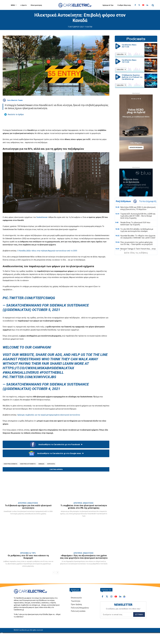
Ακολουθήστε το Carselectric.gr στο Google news (56, 453)
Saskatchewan (42, 217)
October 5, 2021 (46, 310)
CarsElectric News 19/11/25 (129, 61)
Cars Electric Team (15, 100)
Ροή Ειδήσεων (123, 201)
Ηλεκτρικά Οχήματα (10, 464)
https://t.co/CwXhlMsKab (26, 368)
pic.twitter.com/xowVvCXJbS (29, 377)
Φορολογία (51, 464)
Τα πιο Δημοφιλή (147, 201)
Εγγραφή (139, 614)
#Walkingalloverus (21, 372)
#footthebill (52, 372)
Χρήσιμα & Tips (28, 553)
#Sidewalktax (61, 368)
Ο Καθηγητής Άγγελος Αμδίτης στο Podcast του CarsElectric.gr (132, 77)
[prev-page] (53, 572)
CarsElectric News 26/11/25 (129, 46)
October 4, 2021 (46, 389)
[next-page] (57, 572)
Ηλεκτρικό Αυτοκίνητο (28, 464)
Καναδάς (41, 464)
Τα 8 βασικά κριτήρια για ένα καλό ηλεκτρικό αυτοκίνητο (28, 506)
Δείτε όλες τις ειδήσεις (136, 252)
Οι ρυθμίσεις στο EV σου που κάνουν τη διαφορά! (28, 556)
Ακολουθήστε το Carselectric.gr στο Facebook (56, 444)
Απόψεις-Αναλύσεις (28, 503)
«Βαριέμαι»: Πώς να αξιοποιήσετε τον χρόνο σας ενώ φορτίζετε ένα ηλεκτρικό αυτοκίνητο (84, 556)
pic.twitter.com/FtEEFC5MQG (29, 298)
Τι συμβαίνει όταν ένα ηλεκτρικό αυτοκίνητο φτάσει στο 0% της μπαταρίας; (84, 506)
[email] (117, 614)
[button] (153, 5)
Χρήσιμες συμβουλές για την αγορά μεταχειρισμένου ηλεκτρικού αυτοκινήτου (48, 415)
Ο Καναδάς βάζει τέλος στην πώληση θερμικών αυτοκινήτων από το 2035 (47, 251)
